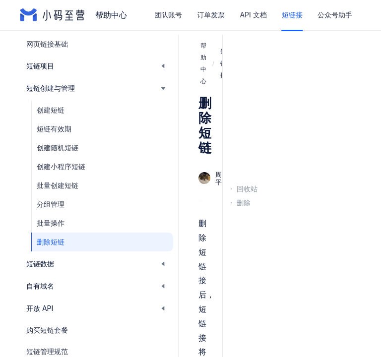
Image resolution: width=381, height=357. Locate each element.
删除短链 (50, 242)
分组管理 (50, 204)
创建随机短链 (57, 147)
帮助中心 (203, 63)
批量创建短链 (57, 185)
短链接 (292, 14)
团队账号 (168, 14)
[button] (96, 66)
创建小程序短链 (61, 166)
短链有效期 (54, 128)
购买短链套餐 (47, 330)
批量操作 (50, 223)
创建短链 (50, 110)
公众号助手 (335, 14)
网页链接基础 (47, 44)
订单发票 (211, 14)
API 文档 (253, 14)
